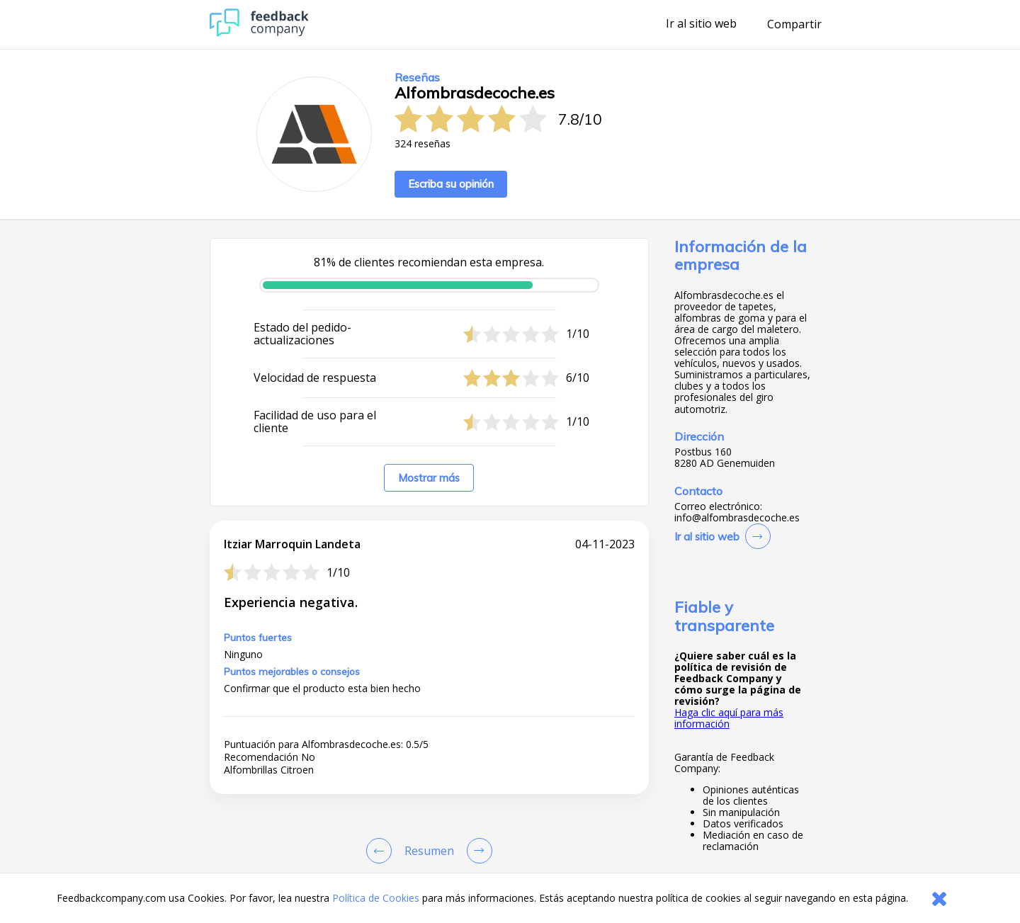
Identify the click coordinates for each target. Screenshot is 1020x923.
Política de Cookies (375, 898)
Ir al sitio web (701, 24)
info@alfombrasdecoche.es (737, 517)
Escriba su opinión (451, 184)
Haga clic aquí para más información (728, 718)
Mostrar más (429, 478)
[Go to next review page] (476, 850)
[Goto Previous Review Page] (381, 850)
